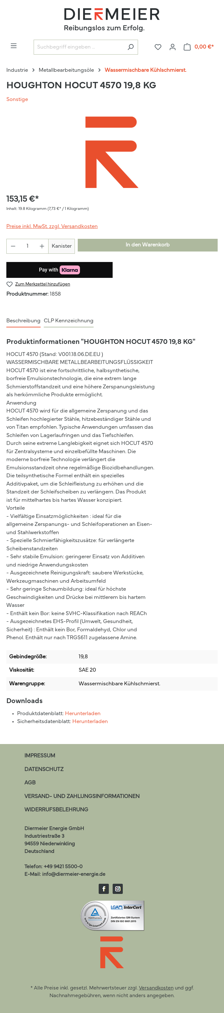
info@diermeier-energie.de (73, 874)
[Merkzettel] (158, 47)
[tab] (23, 321)
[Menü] (13, 46)
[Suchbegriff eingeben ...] (78, 47)
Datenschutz (43, 769)
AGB (30, 783)
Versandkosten (156, 988)
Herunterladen (83, 713)
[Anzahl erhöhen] (42, 246)
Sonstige (17, 99)
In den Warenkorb (148, 245)
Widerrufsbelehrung (56, 810)
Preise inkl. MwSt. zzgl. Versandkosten (52, 226)
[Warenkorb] (199, 47)
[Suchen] (130, 47)
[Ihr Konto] (172, 47)
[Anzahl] (27, 246)
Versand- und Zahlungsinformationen (82, 796)
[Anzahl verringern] (13, 246)
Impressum (39, 756)
